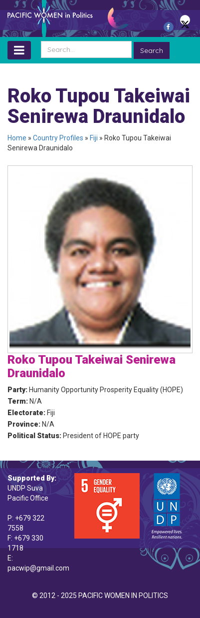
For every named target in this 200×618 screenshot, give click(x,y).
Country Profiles (58, 138)
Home (16, 138)
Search (151, 50)
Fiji (94, 138)
